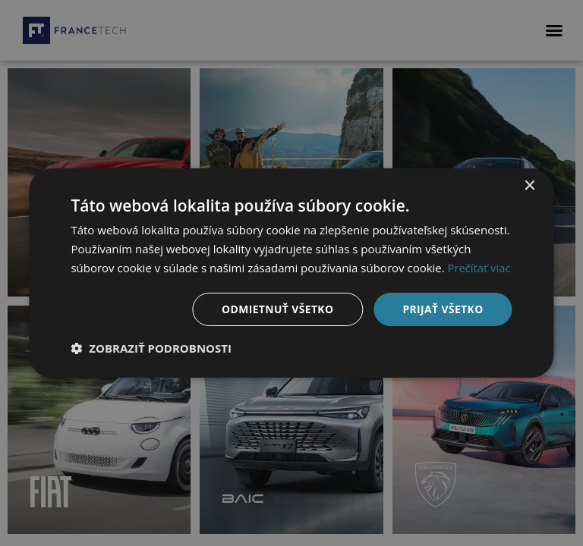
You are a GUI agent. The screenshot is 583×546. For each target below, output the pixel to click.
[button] (151, 348)
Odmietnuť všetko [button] (276, 308)
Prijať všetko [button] (442, 308)
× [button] (529, 186)
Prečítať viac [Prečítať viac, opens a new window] (480, 267)
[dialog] (291, 273)
